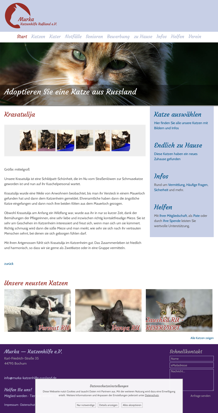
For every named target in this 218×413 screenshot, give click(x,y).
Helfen (177, 36)
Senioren (94, 36)
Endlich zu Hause (178, 145)
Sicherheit (161, 190)
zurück (8, 264)
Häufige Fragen (197, 185)
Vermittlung (176, 185)
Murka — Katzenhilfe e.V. (33, 351)
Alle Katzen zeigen (202, 338)
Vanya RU (125, 328)
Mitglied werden (15, 396)
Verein (194, 36)
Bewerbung (118, 36)
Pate (196, 216)
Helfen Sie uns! (18, 389)
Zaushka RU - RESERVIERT (165, 324)
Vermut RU (53, 328)
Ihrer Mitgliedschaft (173, 216)
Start (22, 36)
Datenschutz (28, 405)
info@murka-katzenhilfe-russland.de (30, 378)
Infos (161, 36)
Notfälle (73, 36)
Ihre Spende (172, 221)
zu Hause (143, 36)
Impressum (11, 405)
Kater (55, 36)
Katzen (38, 36)
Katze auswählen (177, 114)
